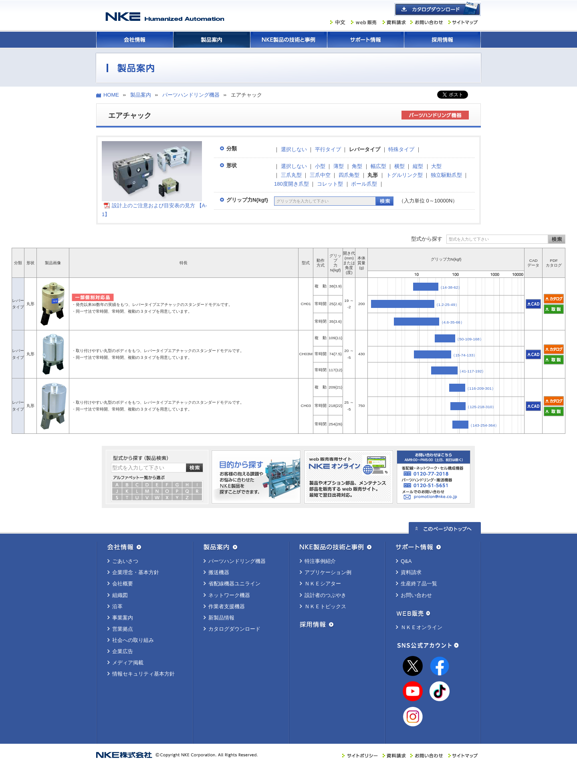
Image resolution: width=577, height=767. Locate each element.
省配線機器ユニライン (234, 584)
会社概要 (122, 584)
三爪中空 (320, 175)
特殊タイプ (401, 149)
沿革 (117, 606)
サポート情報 (365, 39)
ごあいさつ (125, 561)
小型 (320, 166)
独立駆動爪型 (446, 175)
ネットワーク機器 (229, 595)
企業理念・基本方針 (135, 572)
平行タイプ (328, 149)
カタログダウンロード (234, 629)
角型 (357, 166)
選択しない (294, 149)
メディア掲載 (127, 663)
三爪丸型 (291, 175)
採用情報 (442, 39)
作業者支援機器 (226, 606)
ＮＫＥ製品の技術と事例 (288, 39)
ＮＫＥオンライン (421, 627)
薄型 (338, 166)
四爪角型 (349, 175)
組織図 (120, 595)
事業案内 (122, 618)
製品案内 (211, 39)
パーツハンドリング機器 (191, 95)
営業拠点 (122, 629)
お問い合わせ (416, 595)
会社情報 (134, 39)
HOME (111, 95)
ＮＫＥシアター (323, 584)
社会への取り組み (133, 640)
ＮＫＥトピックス (325, 606)
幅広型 (378, 166)
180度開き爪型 (291, 184)
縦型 (418, 166)
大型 (436, 166)
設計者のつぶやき (325, 595)
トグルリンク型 (404, 175)
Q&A (406, 561)
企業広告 (122, 651)
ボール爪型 (364, 184)
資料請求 (411, 572)
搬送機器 (218, 572)
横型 (399, 166)
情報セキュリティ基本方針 (143, 674)
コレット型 (330, 184)
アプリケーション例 (328, 572)
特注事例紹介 (320, 561)
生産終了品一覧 (419, 584)
